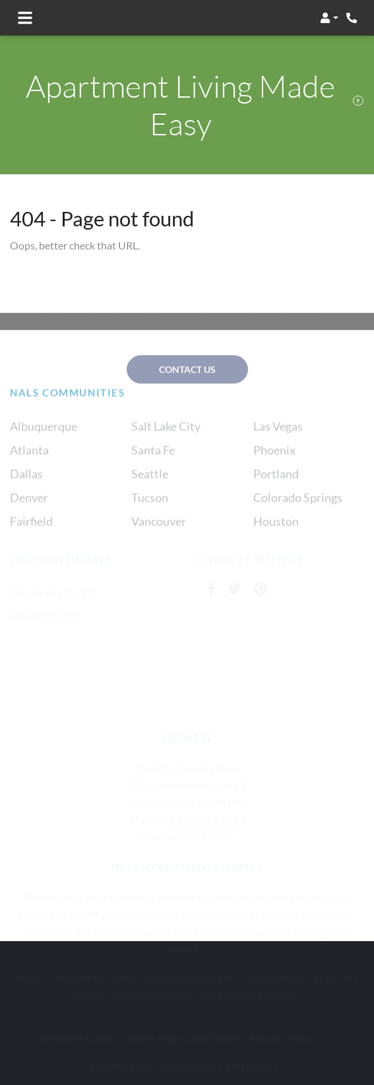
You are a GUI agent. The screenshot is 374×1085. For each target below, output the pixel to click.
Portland (276, 482)
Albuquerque (43, 435)
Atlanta (29, 458)
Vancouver (158, 530)
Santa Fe (153, 458)
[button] (329, 17)
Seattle (149, 482)
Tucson (149, 506)
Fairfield (31, 530)
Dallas (26, 482)
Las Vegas (278, 435)
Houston (276, 530)
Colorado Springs (297, 506)
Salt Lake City (166, 435)
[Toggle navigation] (25, 17)
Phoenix (274, 458)
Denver (29, 506)
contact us (187, 370)
